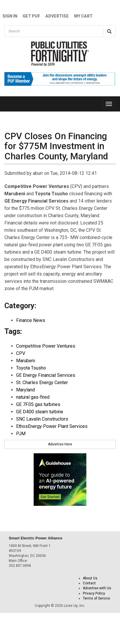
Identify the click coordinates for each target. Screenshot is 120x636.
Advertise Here (60, 444)
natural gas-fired (32, 397)
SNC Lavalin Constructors (42, 419)
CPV (20, 353)
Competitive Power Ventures (45, 346)
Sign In (9, 16)
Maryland (25, 390)
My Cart (83, 16)
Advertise (57, 16)
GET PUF (31, 16)
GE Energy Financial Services (45, 375)
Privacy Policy (94, 593)
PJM (20, 433)
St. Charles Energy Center (42, 382)
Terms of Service (96, 598)
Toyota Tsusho (31, 368)
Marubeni (25, 360)
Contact (89, 583)
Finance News (30, 320)
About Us (90, 578)
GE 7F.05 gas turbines (38, 404)
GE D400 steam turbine (39, 411)
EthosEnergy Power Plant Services (52, 426)
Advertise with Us (97, 588)
